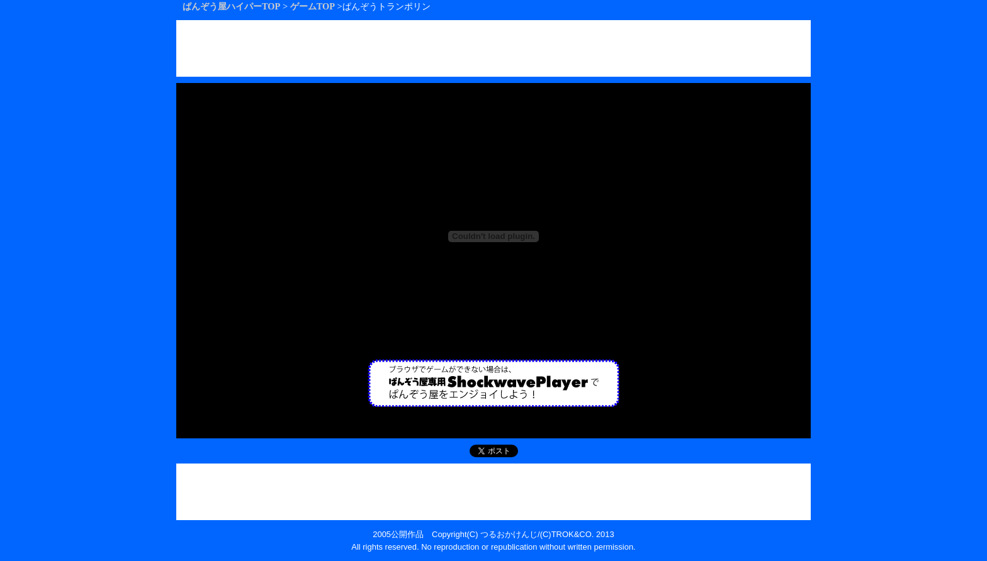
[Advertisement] (493, 48)
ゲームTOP (312, 6)
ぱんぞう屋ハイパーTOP (231, 6)
